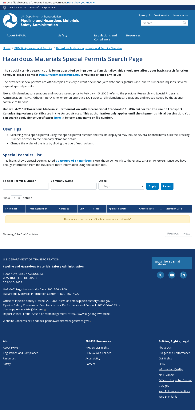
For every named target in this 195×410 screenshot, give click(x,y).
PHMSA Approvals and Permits (33, 48)
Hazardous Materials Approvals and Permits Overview (89, 48)
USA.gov (164, 385)
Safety (62, 35)
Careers (90, 364)
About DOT (166, 347)
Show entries (17, 198)
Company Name (62, 181)
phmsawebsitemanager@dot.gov (68, 321)
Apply (152, 186)
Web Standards (168, 396)
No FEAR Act (166, 375)
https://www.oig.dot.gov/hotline (89, 314)
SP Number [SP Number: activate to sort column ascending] (11, 208)
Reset (167, 186)
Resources (133, 35)
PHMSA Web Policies (98, 353)
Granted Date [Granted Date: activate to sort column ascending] (146, 208)
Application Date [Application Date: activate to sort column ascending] (117, 208)
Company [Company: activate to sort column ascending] (64, 208)
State (102, 181)
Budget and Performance (174, 353)
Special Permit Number (19, 181)
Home (6, 48)
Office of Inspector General (175, 380)
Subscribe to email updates (167, 262)
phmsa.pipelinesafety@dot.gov (91, 301)
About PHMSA (16, 35)
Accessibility (93, 358)
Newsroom (180, 15)
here (59, 117)
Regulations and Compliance (105, 37)
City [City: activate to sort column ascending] (82, 208)
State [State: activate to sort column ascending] (96, 208)
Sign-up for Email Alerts (153, 15)
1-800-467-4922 (68, 294)
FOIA (162, 364)
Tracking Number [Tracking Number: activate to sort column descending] (37, 208)
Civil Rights (165, 358)
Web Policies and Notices (174, 391)
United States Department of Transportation (32, 7)
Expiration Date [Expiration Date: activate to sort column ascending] (173, 208)
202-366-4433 (12, 282)
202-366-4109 (57, 289)
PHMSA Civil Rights (97, 347)
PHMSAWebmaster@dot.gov (60, 75)
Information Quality (171, 369)
